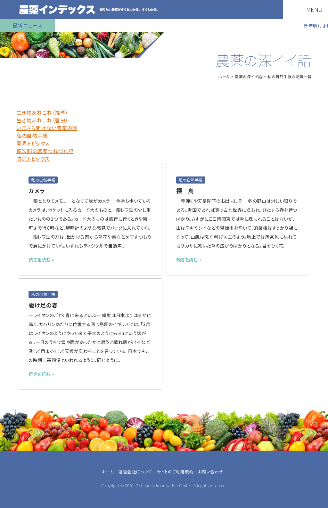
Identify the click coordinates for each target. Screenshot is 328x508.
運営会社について (135, 472)
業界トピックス (33, 143)
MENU (311, 9)
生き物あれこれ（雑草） (42, 112)
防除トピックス (33, 158)
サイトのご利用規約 (175, 472)
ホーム (224, 76)
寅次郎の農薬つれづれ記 (45, 151)
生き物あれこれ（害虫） (42, 120)
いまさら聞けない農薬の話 (46, 128)
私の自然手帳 (32, 135)
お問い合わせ (210, 472)
